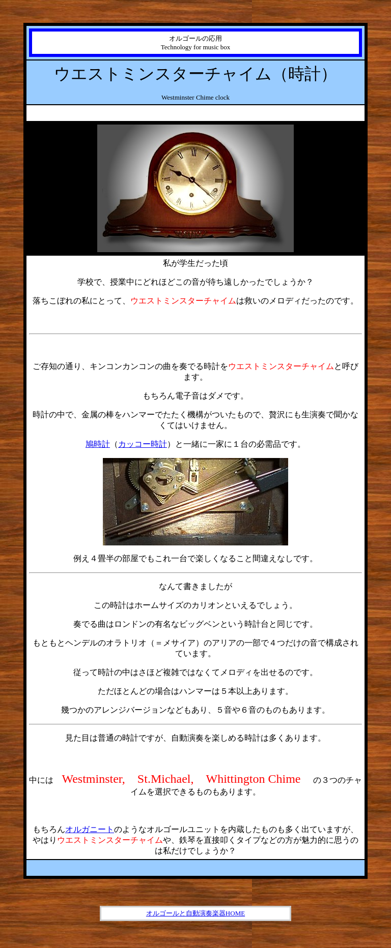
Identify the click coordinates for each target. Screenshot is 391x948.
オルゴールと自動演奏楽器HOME (195, 913)
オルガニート (89, 829)
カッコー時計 (142, 444)
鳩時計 (98, 444)
